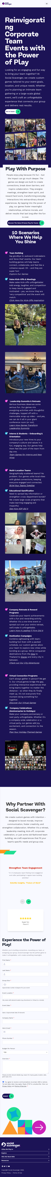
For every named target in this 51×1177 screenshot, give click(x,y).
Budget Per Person (8, 1048)
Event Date (6, 1005)
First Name (6, 960)
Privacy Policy (7, 1086)
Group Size (6, 980)
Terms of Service (20, 1086)
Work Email (6, 1028)
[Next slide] (28, 901)
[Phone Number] (25, 1042)
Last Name (6, 970)
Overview (6, 1059)
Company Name (8, 1018)
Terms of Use (17, 1173)
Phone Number (8, 1038)
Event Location (8, 993)
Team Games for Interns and (23, 454)
